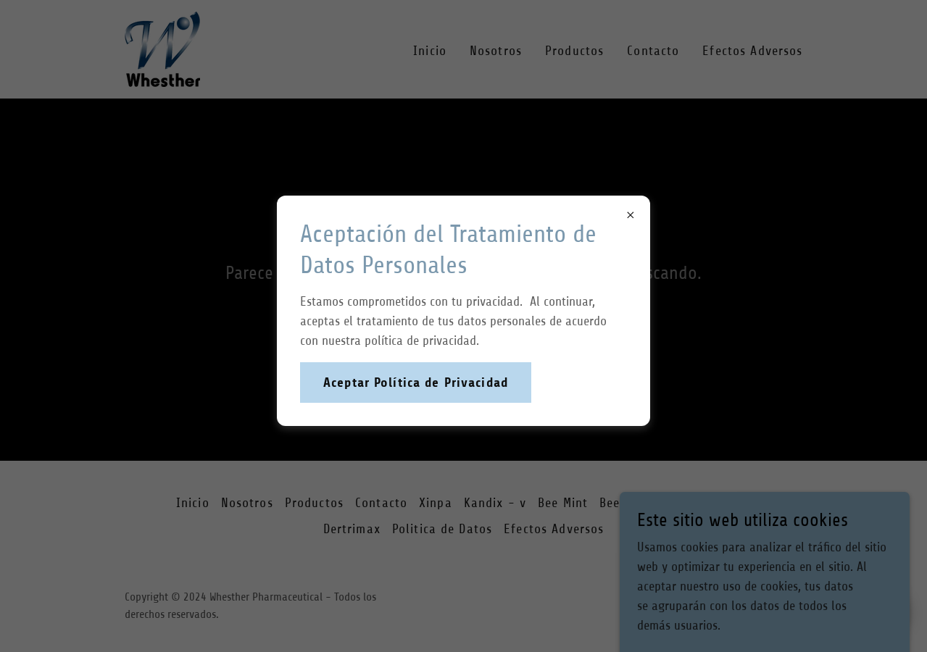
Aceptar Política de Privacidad (415, 382)
